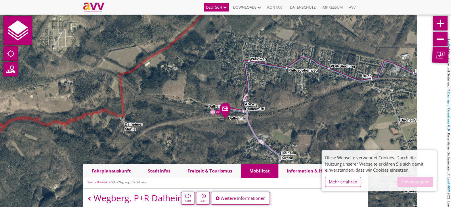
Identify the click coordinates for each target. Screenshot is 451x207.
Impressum (332, 7)
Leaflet (448, 43)
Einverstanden (415, 182)
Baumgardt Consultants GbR (448, 111)
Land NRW (448, 184)
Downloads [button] (247, 7)
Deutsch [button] (216, 7)
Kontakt (275, 7)
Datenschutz (303, 7)
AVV (352, 7)
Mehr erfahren (343, 182)
